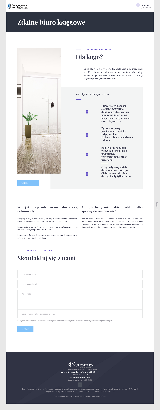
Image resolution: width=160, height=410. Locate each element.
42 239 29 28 (83, 374)
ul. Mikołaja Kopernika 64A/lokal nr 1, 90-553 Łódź (80, 372)
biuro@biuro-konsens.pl (82, 377)
